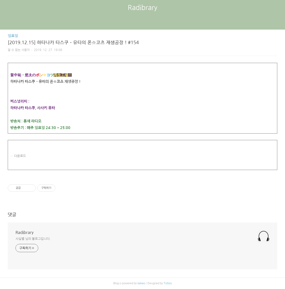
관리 (165, 22)
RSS (150, 22)
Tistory (168, 283)
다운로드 (20, 155)
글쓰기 (119, 22)
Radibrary (142, 7)
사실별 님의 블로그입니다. (33, 238)
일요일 (13, 36)
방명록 (134, 22)
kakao (141, 283)
